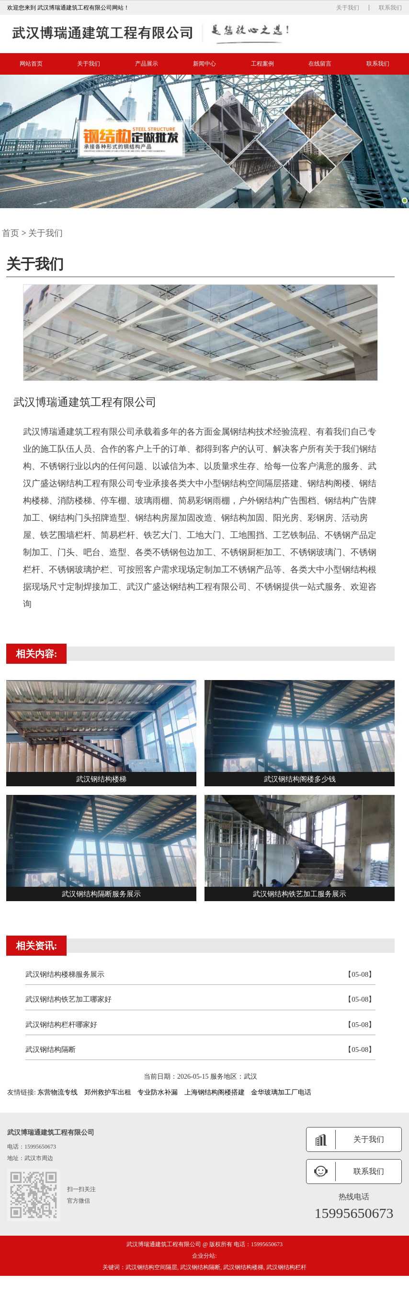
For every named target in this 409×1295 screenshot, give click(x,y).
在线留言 (319, 63)
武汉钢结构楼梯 (243, 1267)
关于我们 (347, 8)
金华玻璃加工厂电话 (281, 1092)
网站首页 (31, 63)
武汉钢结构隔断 (200, 1050)
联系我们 (390, 8)
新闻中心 (204, 63)
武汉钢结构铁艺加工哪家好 (200, 999)
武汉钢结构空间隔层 (151, 1267)
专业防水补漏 (157, 1092)
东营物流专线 (57, 1092)
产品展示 (146, 63)
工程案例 (262, 63)
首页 (10, 233)
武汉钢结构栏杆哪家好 (200, 1025)
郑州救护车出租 (107, 1092)
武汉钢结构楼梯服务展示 (200, 975)
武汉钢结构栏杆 (286, 1267)
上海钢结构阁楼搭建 (214, 1092)
